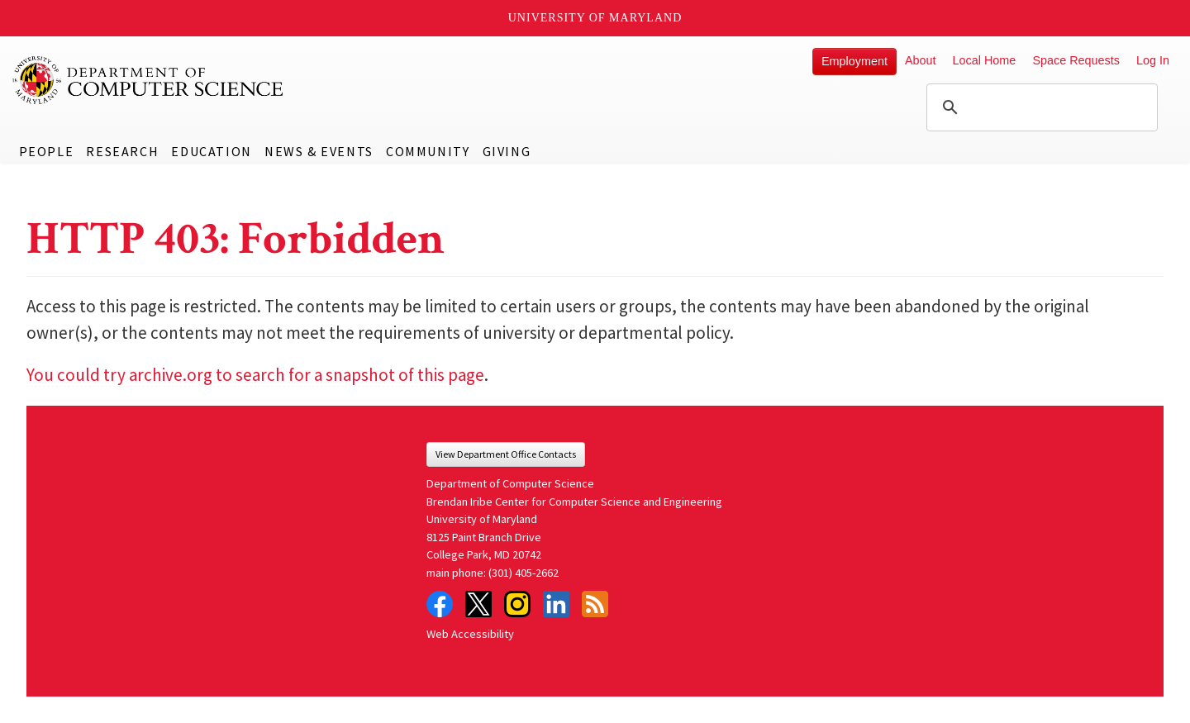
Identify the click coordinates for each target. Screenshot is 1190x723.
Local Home (984, 60)
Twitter (478, 604)
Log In (1152, 60)
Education (211, 151)
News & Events (319, 151)
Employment (854, 61)
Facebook (439, 604)
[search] (1039, 107)
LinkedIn (556, 604)
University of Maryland (595, 18)
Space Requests (1076, 60)
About (920, 60)
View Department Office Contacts (506, 454)
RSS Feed (595, 604)
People (46, 151)
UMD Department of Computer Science (148, 80)
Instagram (517, 604)
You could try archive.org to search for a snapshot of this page (255, 375)
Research (122, 151)
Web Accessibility (470, 633)
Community (427, 151)
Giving (507, 151)
